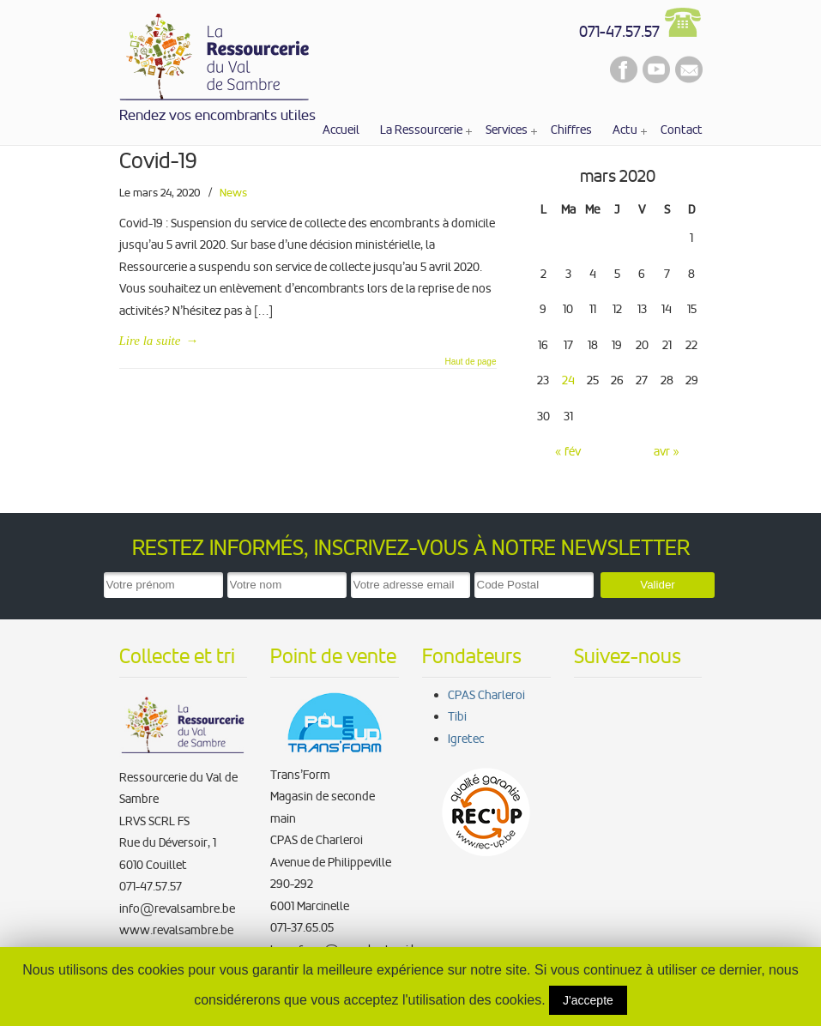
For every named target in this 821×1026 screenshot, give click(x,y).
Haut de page (470, 362)
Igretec (466, 738)
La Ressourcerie (215, 53)
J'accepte (588, 1000)
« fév (568, 451)
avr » (666, 451)
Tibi (457, 716)
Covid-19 (158, 161)
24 (568, 380)
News (233, 192)
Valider (657, 584)
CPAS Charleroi (486, 695)
